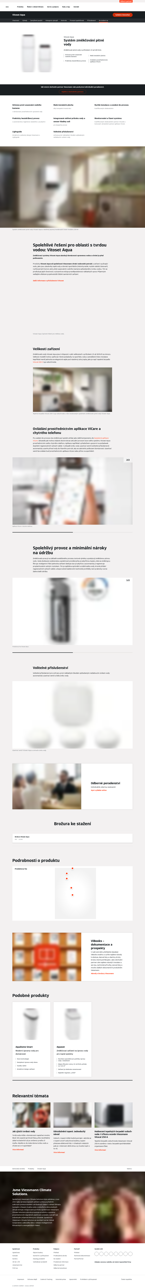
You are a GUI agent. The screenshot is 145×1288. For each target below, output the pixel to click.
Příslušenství (91, 20)
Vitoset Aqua (41, 1169)
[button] (129, 1169)
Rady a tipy (66, 7)
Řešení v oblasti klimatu (35, 7)
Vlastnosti (15, 20)
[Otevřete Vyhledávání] (132, 7)
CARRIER (31, 1286)
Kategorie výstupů (52, 20)
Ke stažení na (103, 20)
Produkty (20, 7)
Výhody (24, 20)
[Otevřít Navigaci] (7, 6)
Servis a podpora (53, 7)
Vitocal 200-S (38, 362)
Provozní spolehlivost (77, 20)
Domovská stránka (18, 1169)
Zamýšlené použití (36, 20)
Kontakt (76, 7)
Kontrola (64, 20)
